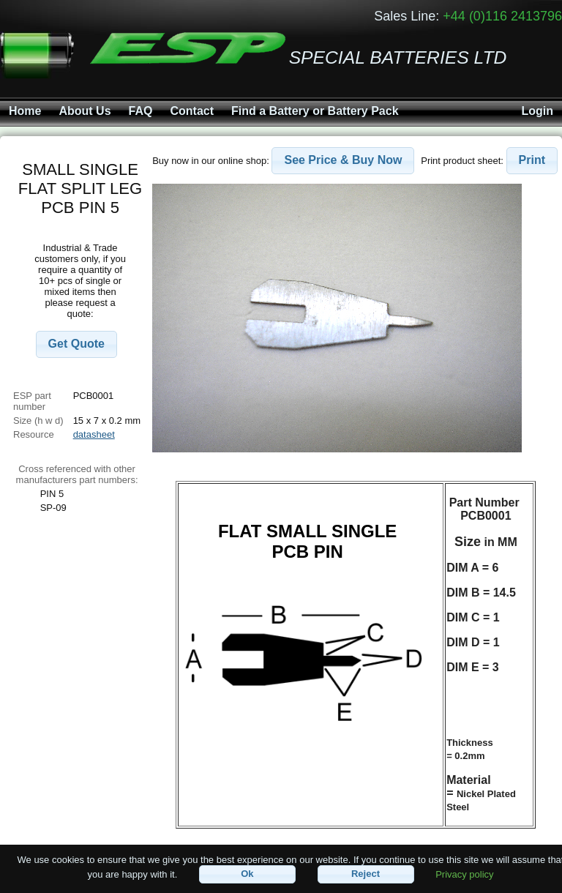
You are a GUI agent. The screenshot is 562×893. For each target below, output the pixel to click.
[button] (76, 344)
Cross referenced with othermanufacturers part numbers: (77, 474)
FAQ (141, 111)
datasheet (94, 434)
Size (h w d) (38, 420)
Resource (33, 434)
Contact (192, 111)
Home (25, 111)
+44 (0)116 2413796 (502, 16)
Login (537, 111)
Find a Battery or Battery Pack (315, 111)
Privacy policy (464, 873)
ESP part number (32, 401)
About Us (84, 111)
